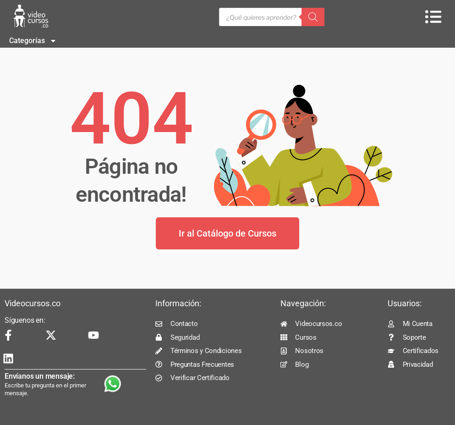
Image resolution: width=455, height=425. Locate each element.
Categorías (33, 41)
